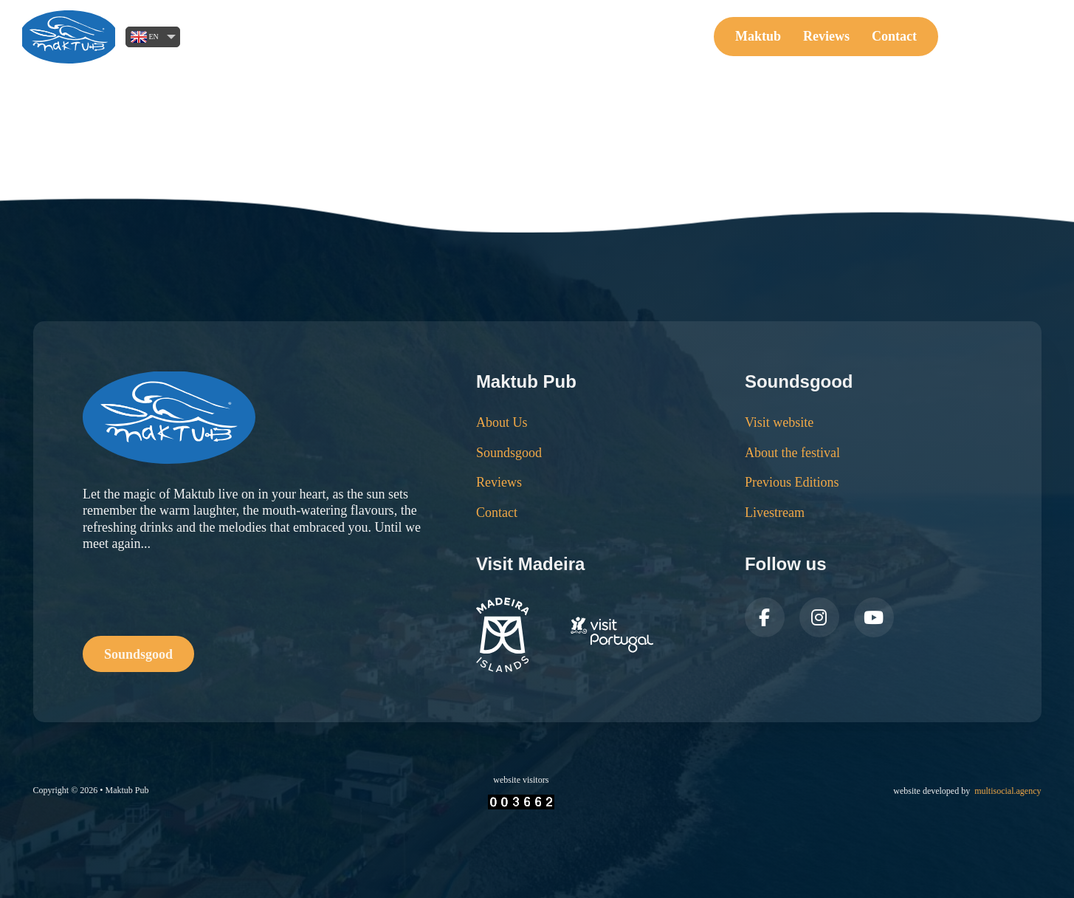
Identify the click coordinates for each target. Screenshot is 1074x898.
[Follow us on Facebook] (765, 617)
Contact (894, 36)
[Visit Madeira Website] (564, 634)
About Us (502, 422)
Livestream (775, 512)
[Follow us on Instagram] (819, 617)
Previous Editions (792, 482)
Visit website (779, 422)
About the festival (792, 452)
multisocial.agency (1007, 791)
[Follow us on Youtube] (874, 617)
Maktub (758, 36)
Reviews (826, 36)
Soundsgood (1002, 36)
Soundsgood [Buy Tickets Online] (138, 654)
